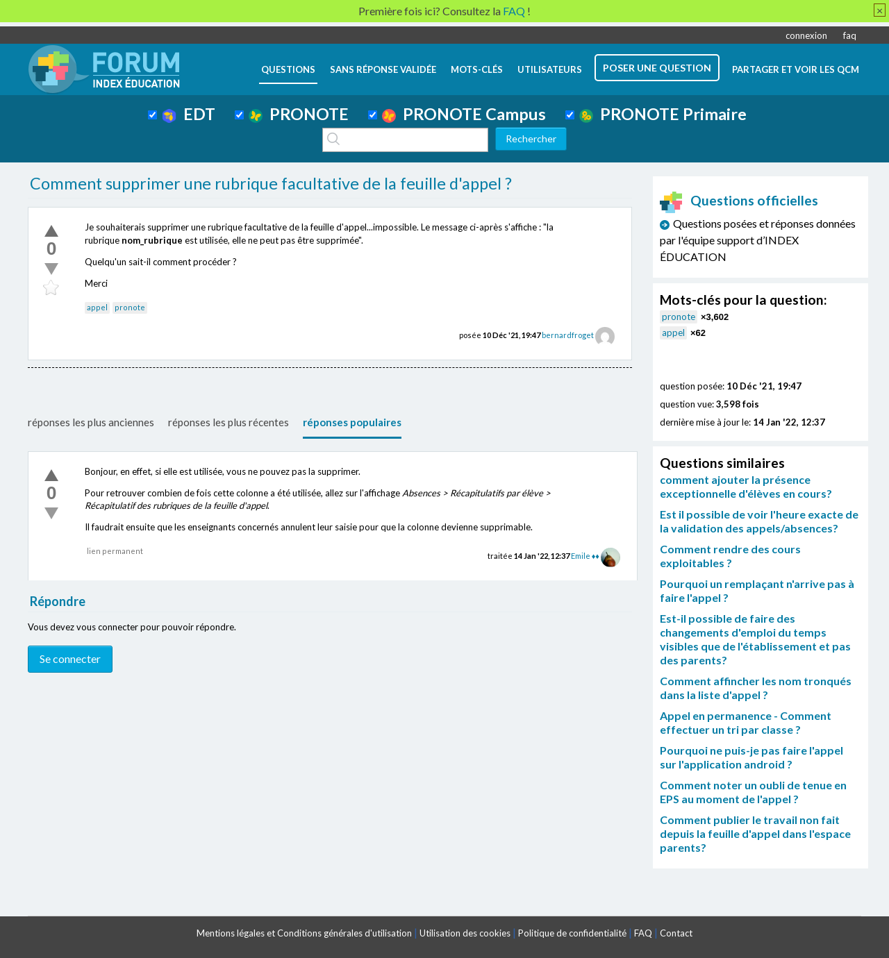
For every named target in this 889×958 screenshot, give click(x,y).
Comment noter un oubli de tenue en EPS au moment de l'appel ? (753, 791)
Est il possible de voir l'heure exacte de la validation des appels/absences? (759, 521)
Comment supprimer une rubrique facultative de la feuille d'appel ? (271, 183)
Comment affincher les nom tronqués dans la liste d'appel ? (755, 687)
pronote (130, 307)
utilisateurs (549, 69)
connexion (806, 35)
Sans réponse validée (383, 69)
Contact (676, 933)
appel (97, 307)
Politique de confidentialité (572, 933)
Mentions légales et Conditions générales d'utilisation (304, 933)
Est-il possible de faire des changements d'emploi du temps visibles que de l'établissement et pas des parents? (755, 639)
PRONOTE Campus (464, 114)
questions (288, 69)
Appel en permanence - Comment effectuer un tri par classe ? (745, 722)
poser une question (657, 68)
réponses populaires (352, 422)
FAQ (643, 933)
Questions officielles (739, 200)
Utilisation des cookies (464, 933)
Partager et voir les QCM (795, 69)
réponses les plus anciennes (91, 422)
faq (849, 35)
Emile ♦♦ (585, 555)
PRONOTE (299, 114)
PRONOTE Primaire (663, 114)
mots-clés (477, 69)
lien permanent (115, 550)
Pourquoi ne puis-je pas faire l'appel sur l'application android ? (751, 757)
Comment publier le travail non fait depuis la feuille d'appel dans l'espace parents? (755, 833)
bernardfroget (568, 334)
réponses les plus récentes (228, 422)
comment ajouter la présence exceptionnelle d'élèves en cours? (746, 486)
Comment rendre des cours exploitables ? (730, 555)
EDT (188, 114)
